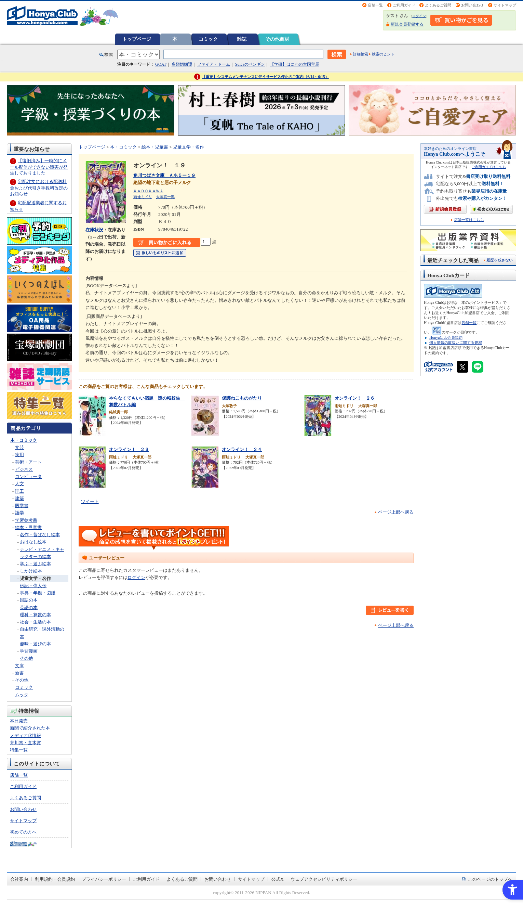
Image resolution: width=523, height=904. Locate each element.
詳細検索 (360, 54)
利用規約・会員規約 (55, 879)
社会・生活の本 (35, 621)
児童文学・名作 (35, 578)
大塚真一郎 (165, 197)
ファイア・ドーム (213, 64)
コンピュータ (28, 476)
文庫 (19, 665)
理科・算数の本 (35, 614)
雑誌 (241, 39)
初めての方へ (23, 832)
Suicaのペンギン (250, 64)
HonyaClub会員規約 (445, 337)
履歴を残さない (499, 260)
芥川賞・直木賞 (25, 742)
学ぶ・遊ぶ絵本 (35, 563)
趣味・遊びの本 (35, 643)
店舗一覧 (375, 5)
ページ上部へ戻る (396, 512)
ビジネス (24, 469)
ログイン (419, 16)
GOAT (160, 64)
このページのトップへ (490, 879)
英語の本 (29, 607)
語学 (19, 512)
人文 (19, 483)
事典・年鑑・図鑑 (37, 592)
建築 (19, 498)
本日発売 (19, 720)
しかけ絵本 (31, 570)
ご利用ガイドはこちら (489, 167)
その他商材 (277, 39)
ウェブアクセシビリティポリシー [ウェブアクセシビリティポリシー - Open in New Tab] (324, 879)
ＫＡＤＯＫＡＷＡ (148, 191)
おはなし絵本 (33, 541)
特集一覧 (19, 749)
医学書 (21, 505)
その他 (26, 658)
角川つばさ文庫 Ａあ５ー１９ (164, 175)
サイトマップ (505, 5)
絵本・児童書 (28, 527)
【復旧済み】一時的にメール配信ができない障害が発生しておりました (39, 167)
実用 (19, 454)
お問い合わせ (472, 5)
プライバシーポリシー (104, 879)
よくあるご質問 (438, 5)
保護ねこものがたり (242, 398)
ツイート (90, 501)
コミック (208, 39)
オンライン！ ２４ (242, 449)
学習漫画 (29, 651)
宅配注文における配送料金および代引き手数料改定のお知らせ (39, 187)
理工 (19, 491)
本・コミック (23, 440)
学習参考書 (26, 520)
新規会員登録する (407, 24)
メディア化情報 (25, 735)
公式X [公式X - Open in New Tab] (277, 879)
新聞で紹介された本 (30, 728)
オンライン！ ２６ (355, 398)
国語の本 (29, 600)
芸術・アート (28, 462)
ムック (21, 694)
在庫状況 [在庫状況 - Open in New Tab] (94, 229)
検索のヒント (383, 54)
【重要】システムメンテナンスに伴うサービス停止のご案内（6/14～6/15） (265, 77)
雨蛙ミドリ (142, 197)
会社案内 (19, 879)
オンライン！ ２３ (129, 449)
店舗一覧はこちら (469, 220)
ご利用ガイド (404, 5)
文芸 (19, 447)
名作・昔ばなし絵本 (40, 534)
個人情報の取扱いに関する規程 (455, 342)
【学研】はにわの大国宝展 (294, 64)
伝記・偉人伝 (33, 585)
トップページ (136, 39)
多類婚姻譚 (182, 64)
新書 (19, 672)
